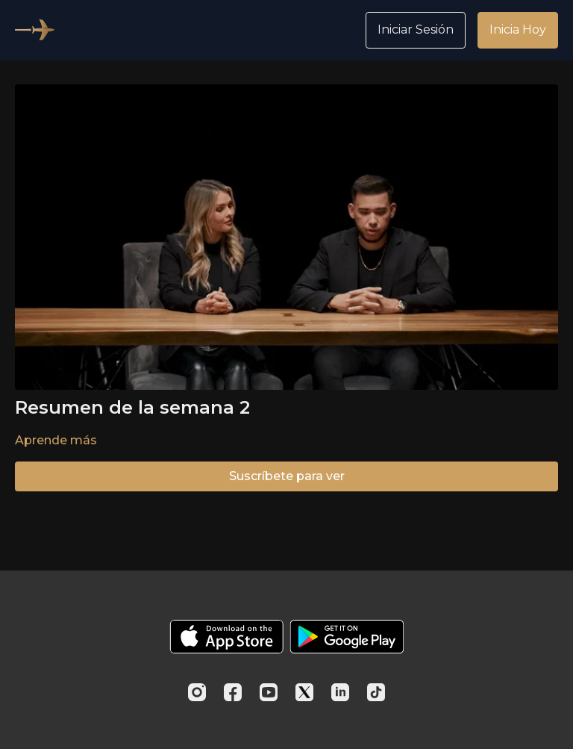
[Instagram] (197, 692)
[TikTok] (376, 692)
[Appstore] (226, 636)
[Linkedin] (340, 692)
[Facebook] (233, 692)
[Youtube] (269, 692)
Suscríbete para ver (287, 476)
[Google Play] (346, 636)
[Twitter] (304, 692)
